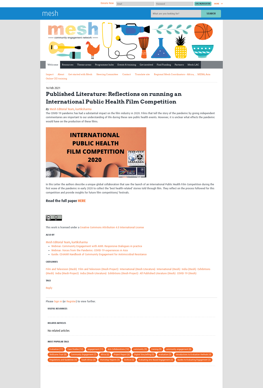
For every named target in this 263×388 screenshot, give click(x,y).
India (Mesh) (189, 269)
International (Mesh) (168, 269)
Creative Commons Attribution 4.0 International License (112, 227)
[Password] (174, 4)
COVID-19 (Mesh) (186, 273)
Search (211, 13)
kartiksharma (83, 109)
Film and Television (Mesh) (61, 269)
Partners (179, 64)
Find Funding (164, 64)
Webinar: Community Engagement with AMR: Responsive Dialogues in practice (96, 246)
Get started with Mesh (80, 74)
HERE (82, 201)
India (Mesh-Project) (67, 273)
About (61, 74)
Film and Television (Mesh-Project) (98, 269)
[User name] (135, 4)
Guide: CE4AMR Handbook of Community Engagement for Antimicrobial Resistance (99, 254)
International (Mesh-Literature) (137, 269)
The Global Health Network (69, 3)
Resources (67, 64)
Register (71, 301)
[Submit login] (202, 4)
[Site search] (176, 14)
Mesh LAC (193, 64)
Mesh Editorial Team (62, 109)
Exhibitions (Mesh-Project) (123, 273)
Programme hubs (104, 64)
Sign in (58, 301)
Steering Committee (107, 74)
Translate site (142, 74)
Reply (49, 288)
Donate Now (107, 3)
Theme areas (84, 64)
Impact (50, 74)
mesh (50, 14)
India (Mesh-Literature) (93, 273)
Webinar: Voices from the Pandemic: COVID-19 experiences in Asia (89, 250)
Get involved (146, 64)
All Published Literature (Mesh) (158, 273)
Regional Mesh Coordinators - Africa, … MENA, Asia (182, 74)
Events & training (126, 64)
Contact (126, 74)
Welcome (52, 64)
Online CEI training (56, 78)
